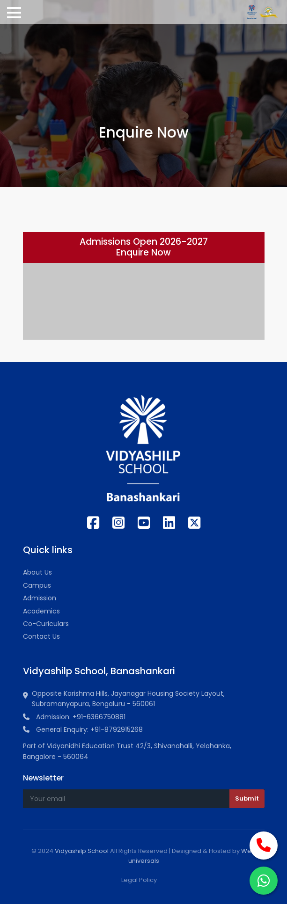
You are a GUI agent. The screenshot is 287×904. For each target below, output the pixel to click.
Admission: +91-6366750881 (74, 717)
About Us (37, 572)
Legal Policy (139, 879)
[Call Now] (264, 845)
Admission (39, 598)
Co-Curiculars (46, 623)
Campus (37, 585)
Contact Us (41, 636)
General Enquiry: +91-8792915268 (83, 729)
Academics (41, 611)
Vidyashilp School (82, 850)
